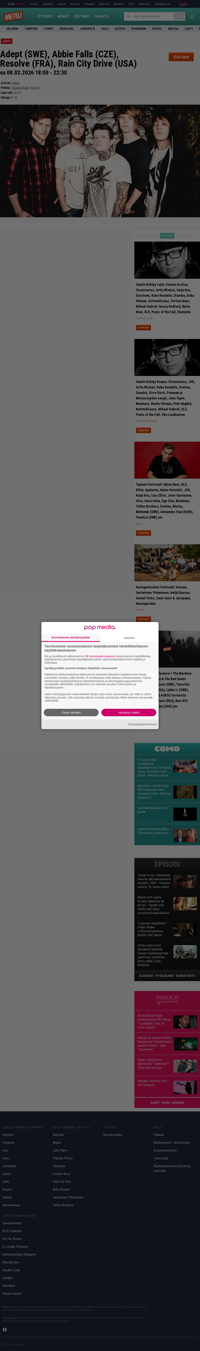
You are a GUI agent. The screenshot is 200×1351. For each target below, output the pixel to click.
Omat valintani (71, 712)
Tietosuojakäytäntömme (142, 724)
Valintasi (129, 637)
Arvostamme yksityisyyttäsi (70, 637)
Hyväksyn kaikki (128, 712)
